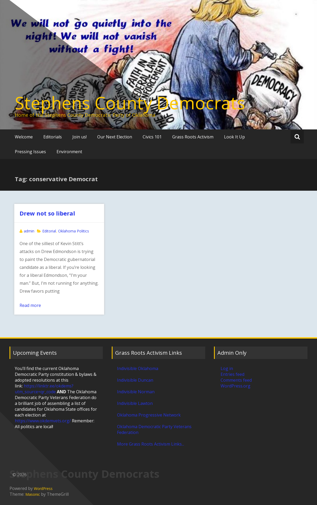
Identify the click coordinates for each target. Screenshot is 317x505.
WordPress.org (235, 386)
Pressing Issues (30, 152)
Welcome (24, 137)
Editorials (52, 137)
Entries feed (232, 374)
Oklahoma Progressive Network (149, 415)
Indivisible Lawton (135, 403)
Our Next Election (114, 137)
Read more (30, 305)
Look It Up (234, 137)
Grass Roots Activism (192, 137)
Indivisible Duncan (135, 380)
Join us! (79, 137)
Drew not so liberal (47, 213)
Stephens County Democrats (130, 102)
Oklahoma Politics (73, 230)
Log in (227, 368)
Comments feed (236, 380)
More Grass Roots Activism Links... (150, 444)
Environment (69, 152)
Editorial (49, 230)
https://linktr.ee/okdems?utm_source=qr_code (44, 389)
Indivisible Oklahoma (137, 368)
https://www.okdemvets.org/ (43, 421)
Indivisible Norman (136, 392)
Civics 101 (152, 137)
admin (29, 230)
